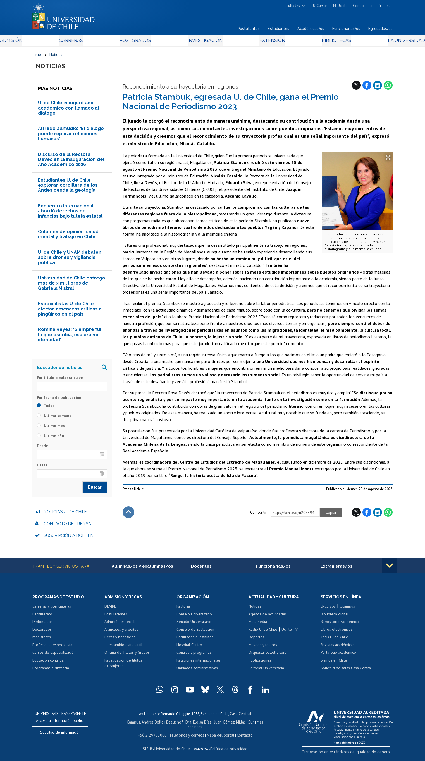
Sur (240, 724)
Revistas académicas (337, 648)
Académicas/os (310, 30)
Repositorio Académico (340, 625)
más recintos (256, 724)
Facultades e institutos (194, 640)
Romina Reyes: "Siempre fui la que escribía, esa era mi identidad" (69, 337)
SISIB (151, 745)
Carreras (93, 42)
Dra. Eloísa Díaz (191, 724)
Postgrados (145, 42)
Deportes (256, 640)
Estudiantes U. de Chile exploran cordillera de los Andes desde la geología (68, 188)
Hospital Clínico (189, 648)
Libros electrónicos (336, 633)
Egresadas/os (380, 30)
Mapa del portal (217, 732)
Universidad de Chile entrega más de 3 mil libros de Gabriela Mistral (71, 286)
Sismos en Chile (334, 663)
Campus (131, 724)
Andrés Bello (149, 724)
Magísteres (41, 640)
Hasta (42, 468)
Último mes (51, 428)
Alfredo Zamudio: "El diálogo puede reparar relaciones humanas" (71, 136)
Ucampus (347, 609)
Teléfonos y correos (186, 732)
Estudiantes (278, 30)
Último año (50, 438)
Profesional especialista (52, 648)
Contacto (239, 732)
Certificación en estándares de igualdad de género (353, 755)
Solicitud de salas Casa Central (346, 671)
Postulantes (249, 30)
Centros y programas (193, 656)
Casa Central (240, 717)
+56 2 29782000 (155, 732)
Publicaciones (260, 663)
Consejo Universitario (194, 617)
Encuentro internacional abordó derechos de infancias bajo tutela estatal (70, 214)
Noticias (55, 56)
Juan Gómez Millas (221, 724)
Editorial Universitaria (266, 671)
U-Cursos (320, 5)
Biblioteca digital (334, 617)
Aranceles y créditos (121, 633)
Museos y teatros (263, 648)
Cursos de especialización (54, 656)
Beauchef (169, 724)
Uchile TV (289, 633)
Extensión (259, 42)
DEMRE (110, 609)
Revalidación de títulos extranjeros (123, 666)
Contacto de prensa (67, 526)
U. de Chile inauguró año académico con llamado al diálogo (68, 111)
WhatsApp (388, 88)
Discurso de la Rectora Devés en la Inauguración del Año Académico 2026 (71, 162)
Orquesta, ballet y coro (268, 656)
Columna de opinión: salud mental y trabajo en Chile (68, 237)
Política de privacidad (226, 745)
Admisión (45, 42)
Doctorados (42, 633)
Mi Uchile (340, 5)
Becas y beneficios (119, 640)
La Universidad (372, 42)
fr (380, 5)
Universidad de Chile (173, 745)
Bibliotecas (312, 42)
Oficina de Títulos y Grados (127, 656)
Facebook (367, 88)
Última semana (54, 418)
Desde (42, 448)
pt (388, 5)
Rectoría (183, 609)
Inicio (36, 56)
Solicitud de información (60, 735)
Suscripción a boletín (69, 538)
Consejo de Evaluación (195, 633)
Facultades (291, 5)
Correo (358, 5)
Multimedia (258, 625)
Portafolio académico (338, 656)
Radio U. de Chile (263, 633)
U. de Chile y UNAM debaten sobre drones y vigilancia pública (69, 260)
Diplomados (42, 625)
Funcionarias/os (346, 30)
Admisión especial (119, 625)
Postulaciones (115, 617)
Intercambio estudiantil (123, 648)
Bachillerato (42, 617)
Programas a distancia (50, 671)
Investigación (203, 42)
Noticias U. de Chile (65, 514)
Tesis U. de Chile (334, 640)
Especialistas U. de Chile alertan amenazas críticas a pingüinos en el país (70, 312)
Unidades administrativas (197, 671)
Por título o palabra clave (60, 380)
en (371, 5)
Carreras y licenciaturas (51, 609)
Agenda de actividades (268, 617)
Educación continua (48, 663)
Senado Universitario (193, 625)
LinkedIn (377, 88)
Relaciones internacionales (198, 663)
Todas (45, 408)
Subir (128, 515)
